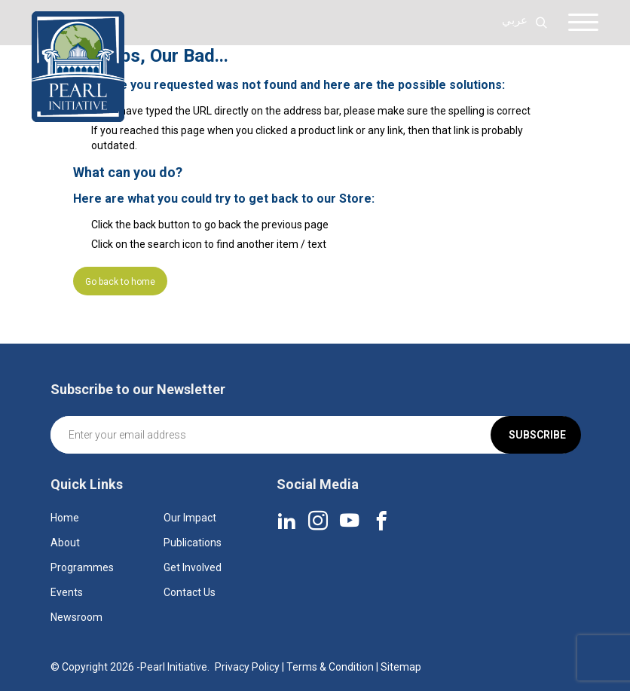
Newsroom (76, 617)
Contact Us (190, 592)
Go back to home (120, 282)
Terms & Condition (330, 667)
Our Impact (190, 518)
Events (66, 592)
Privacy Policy (247, 667)
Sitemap (401, 667)
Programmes (82, 567)
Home (64, 518)
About (65, 543)
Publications (193, 543)
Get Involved (193, 567)
